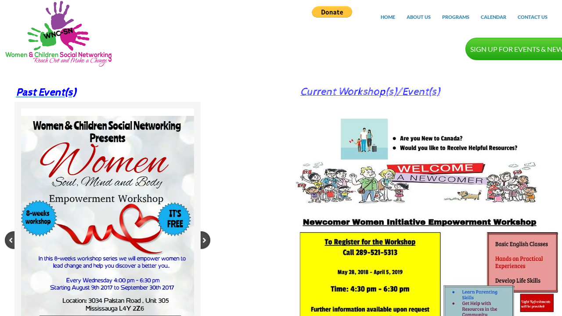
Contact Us (533, 17)
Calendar (493, 17)
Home (388, 17)
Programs (455, 17)
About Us (419, 17)
